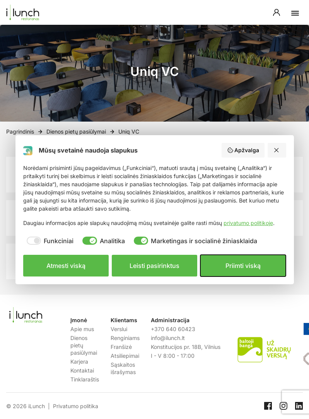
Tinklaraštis (84, 379)
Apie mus (82, 329)
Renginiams (125, 338)
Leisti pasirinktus (154, 266)
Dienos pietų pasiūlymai (76, 131)
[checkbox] (48, 241)
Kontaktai (82, 370)
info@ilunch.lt (168, 338)
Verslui (119, 329)
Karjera (79, 361)
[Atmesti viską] (277, 150)
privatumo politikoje (248, 223)
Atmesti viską (65, 266)
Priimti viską (243, 266)
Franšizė (121, 346)
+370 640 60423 (173, 329)
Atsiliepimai (125, 355)
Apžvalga (243, 150)
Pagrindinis (20, 131)
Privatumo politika (75, 406)
